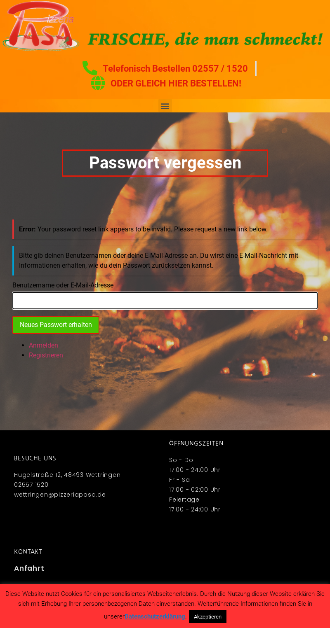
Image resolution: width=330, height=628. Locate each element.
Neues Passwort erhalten (56, 325)
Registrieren (46, 355)
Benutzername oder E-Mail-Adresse (62, 285)
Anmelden (43, 345)
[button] (165, 105)
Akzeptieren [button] (208, 617)
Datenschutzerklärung (155, 616)
